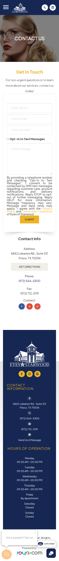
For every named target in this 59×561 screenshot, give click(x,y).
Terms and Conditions (37, 211)
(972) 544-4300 (29, 281)
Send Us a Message (29, 440)
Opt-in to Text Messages (26, 139)
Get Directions (29, 266)
